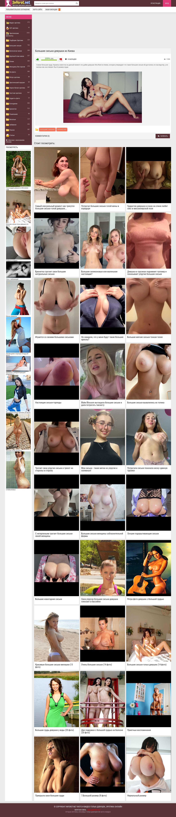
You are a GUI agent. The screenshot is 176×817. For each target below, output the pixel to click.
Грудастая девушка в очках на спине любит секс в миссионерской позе (147, 207)
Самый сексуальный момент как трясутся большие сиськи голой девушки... (55, 207)
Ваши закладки (53, 9)
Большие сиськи (13, 45)
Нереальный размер (136, 795)
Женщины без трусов (15, 66)
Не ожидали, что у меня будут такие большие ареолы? (102, 338)
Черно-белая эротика (15, 87)
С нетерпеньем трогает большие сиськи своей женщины (54, 534)
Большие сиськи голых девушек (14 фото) (146, 664)
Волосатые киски (14, 51)
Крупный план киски (15, 56)
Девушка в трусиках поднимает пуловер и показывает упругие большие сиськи (147, 272)
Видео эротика (13, 22)
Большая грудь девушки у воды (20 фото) (54, 730)
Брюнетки (11, 109)
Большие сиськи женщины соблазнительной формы (102, 534)
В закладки (70, 59)
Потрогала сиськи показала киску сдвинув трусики (147, 469)
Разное (10, 130)
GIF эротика (12, 28)
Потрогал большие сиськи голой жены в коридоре (100, 207)
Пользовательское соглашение (18, 9)
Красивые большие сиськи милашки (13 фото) (54, 665)
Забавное (11, 124)
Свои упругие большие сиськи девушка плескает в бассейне (99, 600)
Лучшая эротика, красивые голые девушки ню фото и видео (88, 812)
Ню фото (11, 72)
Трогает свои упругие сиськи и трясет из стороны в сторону (54, 469)
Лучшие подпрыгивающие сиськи (143, 533)
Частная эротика (14, 93)
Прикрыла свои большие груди (49, 795)
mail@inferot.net (94, 810)
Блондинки (11, 103)
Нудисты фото (13, 98)
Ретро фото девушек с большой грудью (145, 599)
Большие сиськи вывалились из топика (145, 402)
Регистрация (155, 3)
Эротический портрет (15, 82)
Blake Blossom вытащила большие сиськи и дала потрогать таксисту (101, 403)
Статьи (10, 135)
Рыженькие (12, 114)
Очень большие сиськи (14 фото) (96, 664)
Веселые (11, 119)
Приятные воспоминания (139, 730)
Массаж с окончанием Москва (15, 141)
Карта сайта (37, 9)
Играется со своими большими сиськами (54, 337)
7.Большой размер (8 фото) (94, 795)
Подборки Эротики (14, 40)
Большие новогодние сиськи (48, 599)
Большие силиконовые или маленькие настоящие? (99, 272)
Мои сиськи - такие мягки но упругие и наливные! (99, 469)
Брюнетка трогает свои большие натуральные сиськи (50, 272)
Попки (10, 61)
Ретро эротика (13, 77)
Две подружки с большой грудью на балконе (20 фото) (102, 731)
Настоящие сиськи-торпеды (48, 402)
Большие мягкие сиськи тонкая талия (145, 337)
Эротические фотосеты (12, 34)
